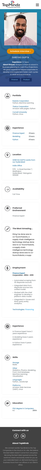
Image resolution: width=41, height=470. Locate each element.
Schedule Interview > (20, 51)
